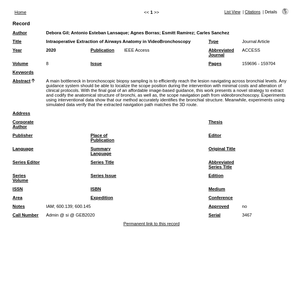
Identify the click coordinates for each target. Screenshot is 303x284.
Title (17, 41)
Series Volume (20, 178)
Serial (214, 215)
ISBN (95, 189)
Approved (218, 206)
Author (20, 32)
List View (232, 12)
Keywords (23, 72)
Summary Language (100, 151)
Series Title (102, 162)
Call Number (26, 215)
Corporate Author (23, 124)
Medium (216, 189)
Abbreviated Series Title (221, 164)
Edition (215, 175)
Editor (214, 135)
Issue (96, 63)
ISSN (18, 189)
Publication (102, 50)
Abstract (21, 80)
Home (20, 12)
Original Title (221, 148)
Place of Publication (102, 137)
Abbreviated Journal (221, 52)
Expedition (101, 197)
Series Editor (26, 162)
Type (213, 41)
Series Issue (103, 175)
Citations (252, 12)
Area (17, 197)
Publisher (23, 135)
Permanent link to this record (151, 223)
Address (21, 113)
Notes (19, 206)
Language (23, 148)
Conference (220, 197)
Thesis (215, 122)
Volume (20, 63)
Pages (214, 63)
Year (17, 50)
